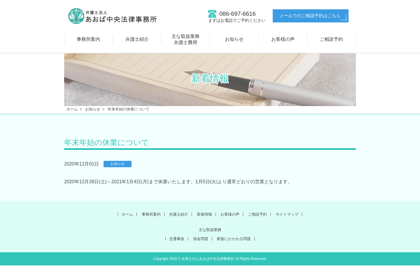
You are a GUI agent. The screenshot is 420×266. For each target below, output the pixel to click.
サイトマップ (295, 214)
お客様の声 (283, 39)
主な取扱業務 (210, 230)
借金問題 (199, 239)
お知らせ (234, 39)
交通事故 (173, 239)
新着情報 (203, 214)
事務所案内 (88, 39)
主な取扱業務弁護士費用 (186, 39)
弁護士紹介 (137, 39)
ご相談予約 (331, 39)
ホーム (72, 109)
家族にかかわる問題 (236, 239)
